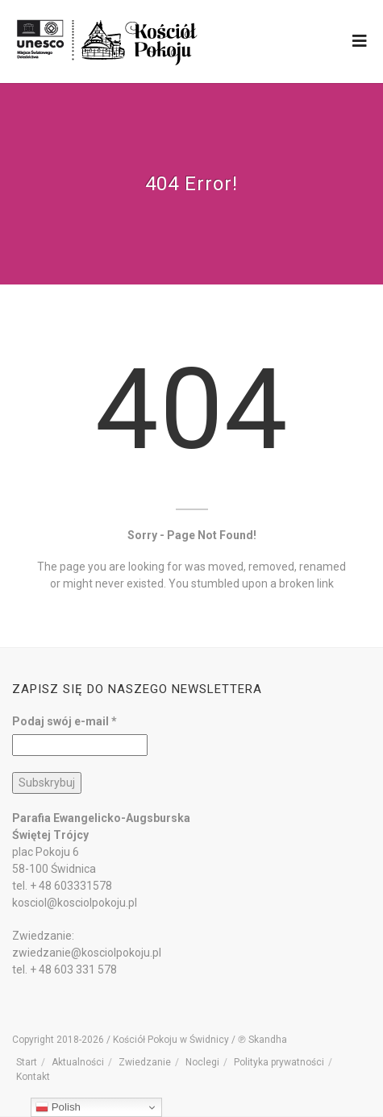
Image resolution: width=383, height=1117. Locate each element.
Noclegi (202, 1062)
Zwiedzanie (145, 1062)
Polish (58, 1107)
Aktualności (78, 1062)
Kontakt (33, 1076)
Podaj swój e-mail (64, 721)
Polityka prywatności (279, 1062)
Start (26, 1062)
